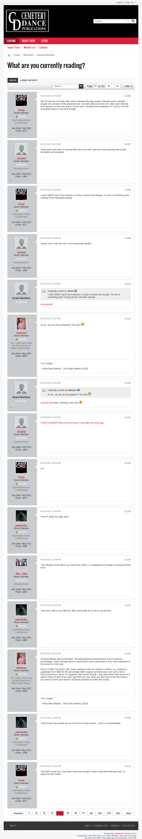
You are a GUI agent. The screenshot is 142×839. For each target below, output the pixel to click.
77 (83, 813)
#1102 (128, 383)
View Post (75, 291)
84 (91, 813)
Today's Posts (13, 47)
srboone (21, 332)
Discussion (28, 55)
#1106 (128, 559)
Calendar (43, 47)
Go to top (129, 826)
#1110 (128, 766)
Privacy (115, 826)
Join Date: (16, 128)
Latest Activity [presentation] (29, 80)
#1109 (128, 718)
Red (13, 825)
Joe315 (21, 158)
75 (67, 813)
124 (100, 813)
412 (118, 813)
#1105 (128, 511)
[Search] (111, 21)
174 (109, 813)
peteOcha (21, 525)
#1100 (128, 284)
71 (36, 813)
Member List (29, 47)
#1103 (128, 417)
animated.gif (47, 304)
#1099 (128, 238)
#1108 (128, 653)
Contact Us (100, 826)
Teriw (21, 110)
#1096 (128, 96)
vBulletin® (119, 833)
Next (128, 813)
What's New (28, 41)
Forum (17, 55)
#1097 (128, 144)
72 (44, 813)
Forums (11, 41)
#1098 (128, 190)
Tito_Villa (21, 573)
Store (44, 41)
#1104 (128, 463)
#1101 (128, 318)
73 (52, 813)
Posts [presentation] (12, 80)
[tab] (12, 80)
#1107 (128, 605)
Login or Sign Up (126, 2)
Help (87, 826)
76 (75, 813)
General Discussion (45, 55)
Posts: (18, 131)
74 (60, 813)
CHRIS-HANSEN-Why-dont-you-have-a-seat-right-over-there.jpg (72, 423)
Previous (18, 813)
